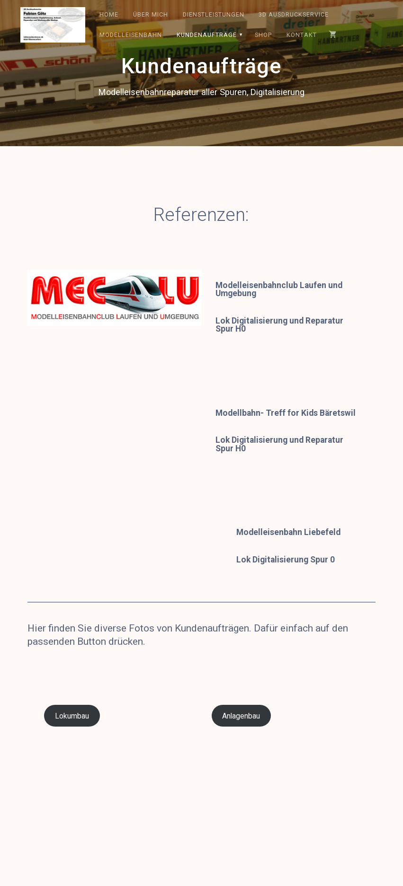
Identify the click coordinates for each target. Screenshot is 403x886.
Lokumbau (72, 715)
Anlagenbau (241, 715)
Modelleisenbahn (130, 34)
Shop (263, 34)
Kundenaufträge (207, 34)
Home (108, 14)
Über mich (150, 14)
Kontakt (302, 34)
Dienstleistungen (213, 14)
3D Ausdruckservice (294, 14)
